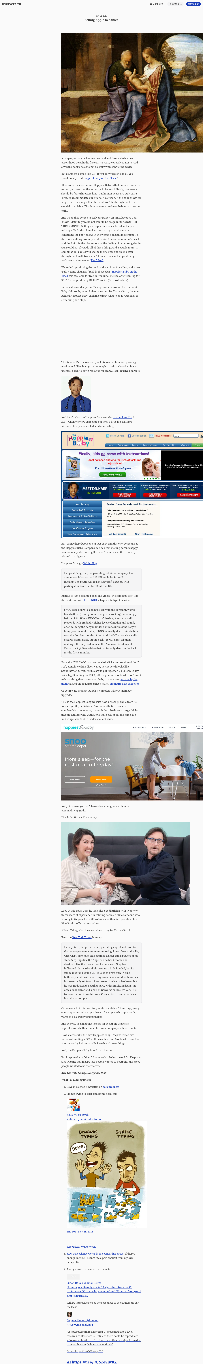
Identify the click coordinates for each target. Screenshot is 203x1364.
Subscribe (193, 4)
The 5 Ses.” (97, 260)
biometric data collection (125, 684)
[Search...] (175, 4)
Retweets (87, 1247)
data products (111, 1087)
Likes (73, 1247)
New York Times (82, 937)
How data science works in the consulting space (95, 1253)
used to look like (122, 417)
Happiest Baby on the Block (99, 178)
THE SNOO (90, 600)
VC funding (90, 563)
